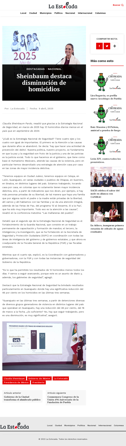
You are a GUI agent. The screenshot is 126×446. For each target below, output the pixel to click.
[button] (118, 5)
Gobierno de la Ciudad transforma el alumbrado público (22, 398)
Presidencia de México (16, 382)
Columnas (119, 425)
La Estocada (17, 108)
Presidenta (38, 382)
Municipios (69, 425)
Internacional (104, 425)
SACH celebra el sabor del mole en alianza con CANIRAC (105, 193)
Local (49, 425)
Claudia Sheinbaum (14, 378)
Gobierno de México (39, 378)
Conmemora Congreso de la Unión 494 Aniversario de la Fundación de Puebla (63, 399)
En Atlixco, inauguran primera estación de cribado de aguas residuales (107, 228)
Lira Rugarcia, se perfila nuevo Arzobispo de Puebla (106, 97)
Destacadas (36, 69)
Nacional (55, 69)
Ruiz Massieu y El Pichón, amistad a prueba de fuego (105, 128)
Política (81, 425)
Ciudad (58, 425)
